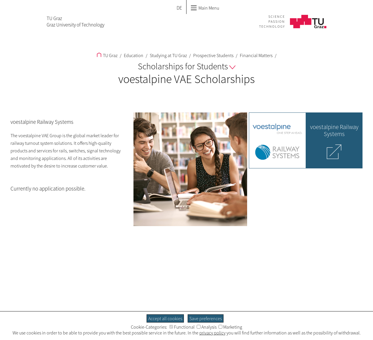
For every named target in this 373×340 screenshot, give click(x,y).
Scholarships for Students (186, 66)
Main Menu (205, 8)
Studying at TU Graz (168, 55)
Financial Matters (255, 55)
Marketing (230, 327)
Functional (182, 327)
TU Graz (107, 55)
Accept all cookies (165, 318)
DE (179, 8)
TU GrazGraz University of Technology (75, 21)
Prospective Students (212, 55)
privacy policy (212, 333)
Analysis (207, 327)
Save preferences (205, 318)
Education (133, 55)
